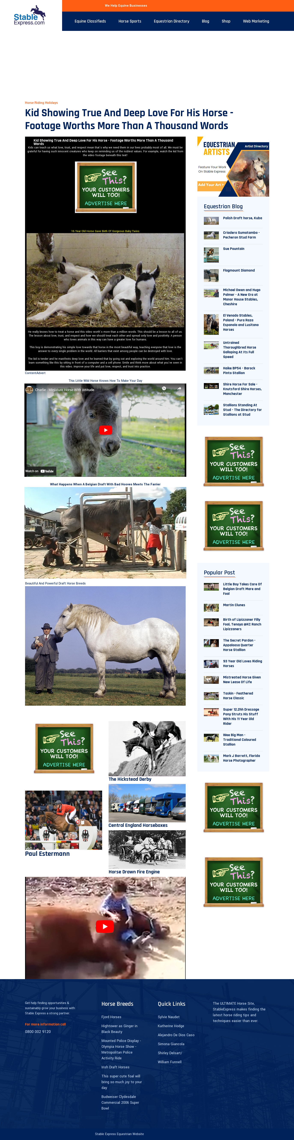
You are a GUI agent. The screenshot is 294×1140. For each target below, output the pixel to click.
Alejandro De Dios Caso (176, 1035)
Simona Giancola (171, 1044)
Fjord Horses (111, 1017)
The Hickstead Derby (130, 779)
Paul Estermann (47, 853)
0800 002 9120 (38, 1031)
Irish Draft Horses (115, 1067)
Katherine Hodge (171, 1026)
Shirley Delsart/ (170, 1053)
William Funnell (170, 1062)
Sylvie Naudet (169, 1017)
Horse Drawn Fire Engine (134, 872)
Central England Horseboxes (138, 825)
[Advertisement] (147, 63)
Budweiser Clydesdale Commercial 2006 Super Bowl (120, 1102)
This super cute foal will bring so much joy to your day (121, 1082)
